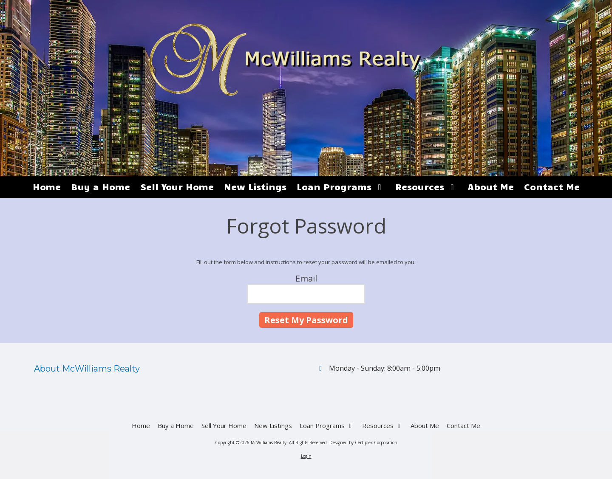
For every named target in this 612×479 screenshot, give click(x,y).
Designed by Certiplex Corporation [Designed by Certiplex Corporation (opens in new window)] (363, 442)
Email (306, 278)
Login (306, 456)
